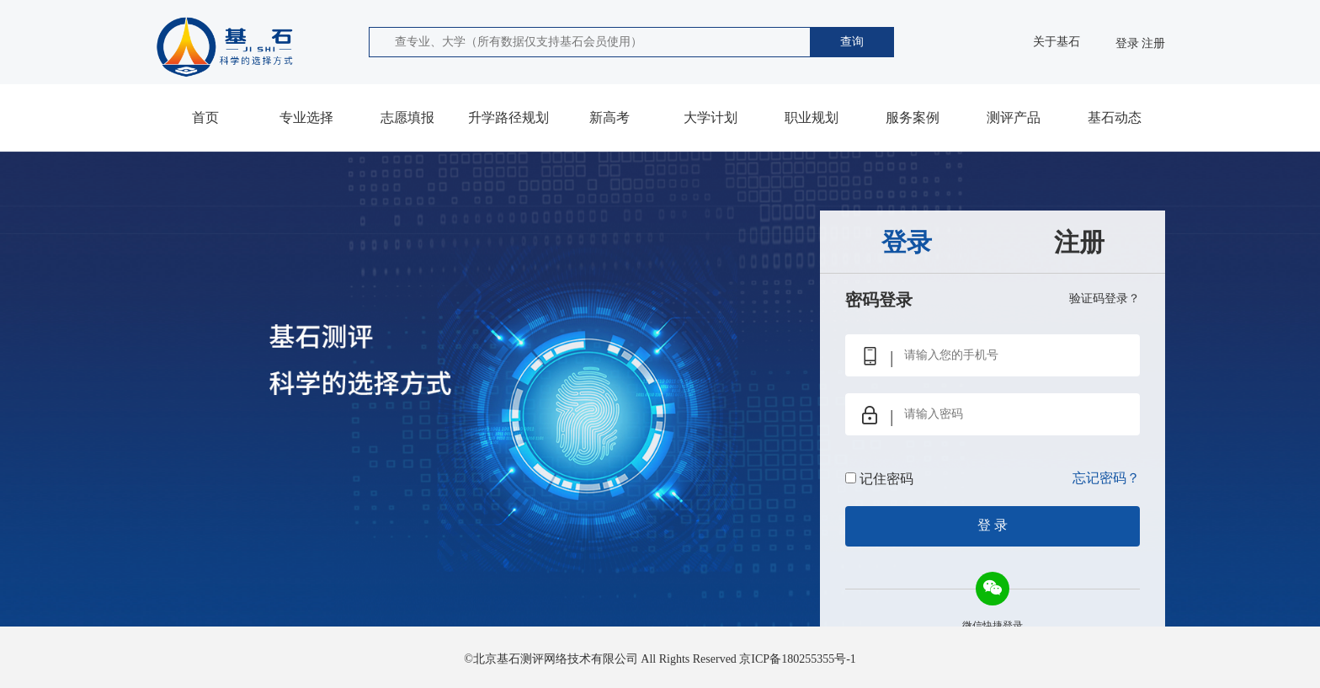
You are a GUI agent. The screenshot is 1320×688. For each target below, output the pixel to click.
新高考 (609, 117)
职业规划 (811, 117)
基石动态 (1115, 117)
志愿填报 (407, 117)
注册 (1153, 43)
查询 (852, 41)
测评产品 (1014, 117)
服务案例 (912, 117)
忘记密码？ (1106, 478)
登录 (1127, 43)
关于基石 (1056, 41)
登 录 (992, 525)
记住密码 (886, 479)
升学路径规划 (508, 117)
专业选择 (306, 117)
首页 (205, 117)
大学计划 (710, 117)
